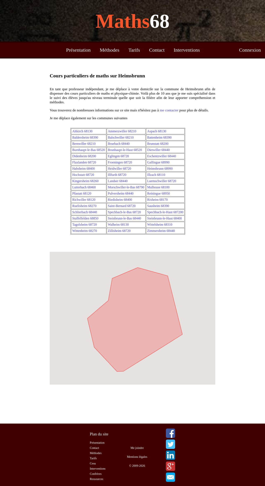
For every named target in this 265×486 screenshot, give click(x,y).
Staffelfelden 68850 (85, 218)
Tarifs (134, 50)
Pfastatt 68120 (81, 193)
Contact (157, 50)
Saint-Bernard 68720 (122, 206)
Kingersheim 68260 (85, 181)
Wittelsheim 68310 (159, 224)
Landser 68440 (118, 181)
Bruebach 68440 (119, 143)
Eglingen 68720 (118, 156)
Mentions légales (137, 456)
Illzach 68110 (156, 175)
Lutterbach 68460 (84, 187)
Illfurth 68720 (117, 175)
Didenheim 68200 (84, 156)
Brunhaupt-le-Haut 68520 (125, 150)
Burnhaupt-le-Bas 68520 (88, 150)
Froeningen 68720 (120, 162)
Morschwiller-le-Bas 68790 (126, 187)
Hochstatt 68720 (83, 175)
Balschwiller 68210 (121, 137)
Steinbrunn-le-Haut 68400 (164, 218)
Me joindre (137, 447)
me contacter (169, 110)
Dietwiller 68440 (158, 150)
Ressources (96, 479)
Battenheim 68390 (159, 137)
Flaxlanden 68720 (84, 162)
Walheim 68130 (118, 224)
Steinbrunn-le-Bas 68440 (124, 218)
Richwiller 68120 (83, 199)
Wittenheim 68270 (84, 231)
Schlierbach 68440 (84, 212)
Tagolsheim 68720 (84, 224)
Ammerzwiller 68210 (122, 131)
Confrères (96, 473)
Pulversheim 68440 (121, 193)
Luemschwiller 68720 (161, 181)
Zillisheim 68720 (119, 231)
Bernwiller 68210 (83, 143)
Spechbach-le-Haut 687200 (165, 212)
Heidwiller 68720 (119, 168)
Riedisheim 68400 (120, 199)
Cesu (93, 463)
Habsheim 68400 (83, 168)
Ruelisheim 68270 (84, 206)
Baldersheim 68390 (85, 137)
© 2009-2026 (137, 465)
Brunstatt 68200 (158, 143)
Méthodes (109, 50)
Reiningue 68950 (158, 193)
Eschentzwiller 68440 (161, 156)
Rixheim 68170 (157, 199)
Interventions (187, 50)
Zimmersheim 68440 (161, 231)
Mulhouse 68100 (158, 187)
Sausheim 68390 (158, 206)
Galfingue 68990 (158, 162)
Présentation (78, 50)
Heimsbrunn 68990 (160, 168)
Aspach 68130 (156, 131)
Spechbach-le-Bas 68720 (124, 212)
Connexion (250, 50)
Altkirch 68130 (82, 131)
